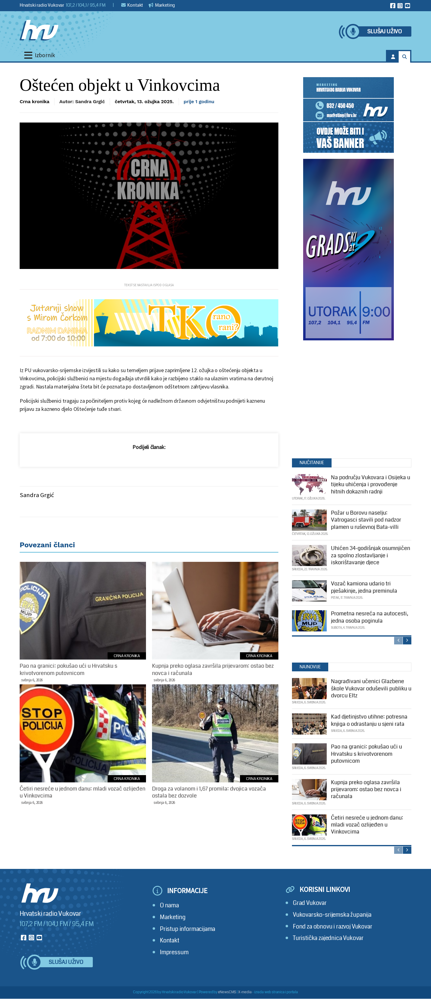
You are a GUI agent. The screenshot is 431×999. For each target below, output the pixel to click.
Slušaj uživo (384, 31)
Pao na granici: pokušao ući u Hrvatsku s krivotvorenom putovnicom (366, 754)
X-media (245, 992)
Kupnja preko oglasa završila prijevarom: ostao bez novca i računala (366, 789)
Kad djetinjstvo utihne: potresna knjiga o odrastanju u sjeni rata (369, 720)
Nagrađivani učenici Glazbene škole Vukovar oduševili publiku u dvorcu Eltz (371, 688)
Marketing (162, 5)
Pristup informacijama (187, 929)
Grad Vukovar (310, 903)
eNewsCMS (227, 992)
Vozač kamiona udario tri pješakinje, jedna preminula (364, 587)
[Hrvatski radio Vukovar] (39, 30)
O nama (169, 905)
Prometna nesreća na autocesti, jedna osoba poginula (369, 617)
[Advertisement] (348, 397)
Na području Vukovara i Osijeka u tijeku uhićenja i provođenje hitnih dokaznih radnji (370, 484)
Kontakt (132, 5)
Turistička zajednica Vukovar (328, 938)
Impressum (174, 952)
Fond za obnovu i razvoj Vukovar (332, 926)
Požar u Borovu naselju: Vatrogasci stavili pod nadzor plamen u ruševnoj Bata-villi (366, 520)
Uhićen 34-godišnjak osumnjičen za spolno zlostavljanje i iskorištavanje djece (370, 555)
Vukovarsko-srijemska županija (332, 915)
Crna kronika (34, 101)
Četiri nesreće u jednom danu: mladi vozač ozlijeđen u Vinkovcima (367, 825)
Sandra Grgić (37, 495)
